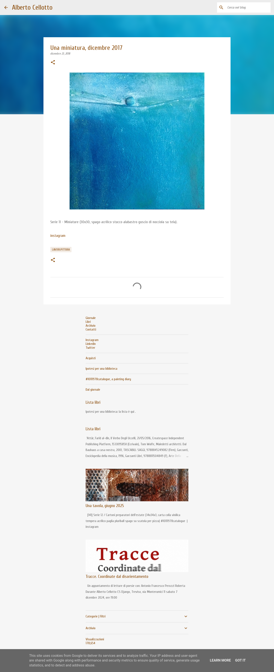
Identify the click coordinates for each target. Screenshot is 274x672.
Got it (240, 660)
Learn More (220, 660)
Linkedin (91, 344)
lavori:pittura (61, 249)
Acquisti (91, 358)
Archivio (90, 326)
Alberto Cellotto (32, 7)
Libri (88, 322)
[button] (52, 63)
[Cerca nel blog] (248, 7)
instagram (58, 235)
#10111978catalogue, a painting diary (108, 379)
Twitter (90, 348)
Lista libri (93, 402)
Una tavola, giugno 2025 (105, 505)
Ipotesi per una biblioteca (101, 369)
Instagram (92, 340)
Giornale (91, 318)
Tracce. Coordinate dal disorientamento (117, 576)
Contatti (91, 329)
